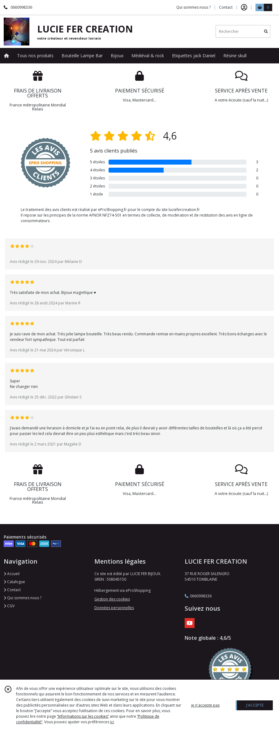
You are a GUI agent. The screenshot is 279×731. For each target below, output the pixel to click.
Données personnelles (114, 607)
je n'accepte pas (205, 705)
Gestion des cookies (112, 599)
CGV (9, 605)
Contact (226, 7)
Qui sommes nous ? (22, 597)
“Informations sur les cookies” (83, 716)
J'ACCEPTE (255, 705)
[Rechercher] (266, 31)
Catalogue (14, 581)
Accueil (11, 573)
